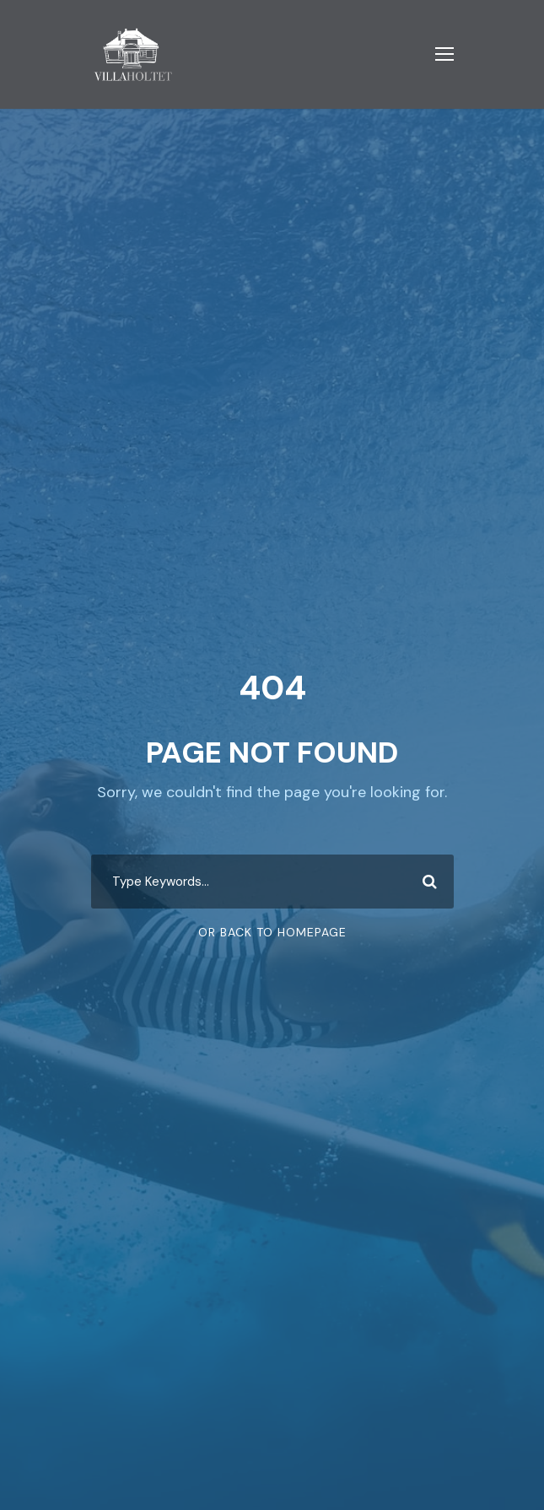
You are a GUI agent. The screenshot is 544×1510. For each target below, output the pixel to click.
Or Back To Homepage (272, 932)
